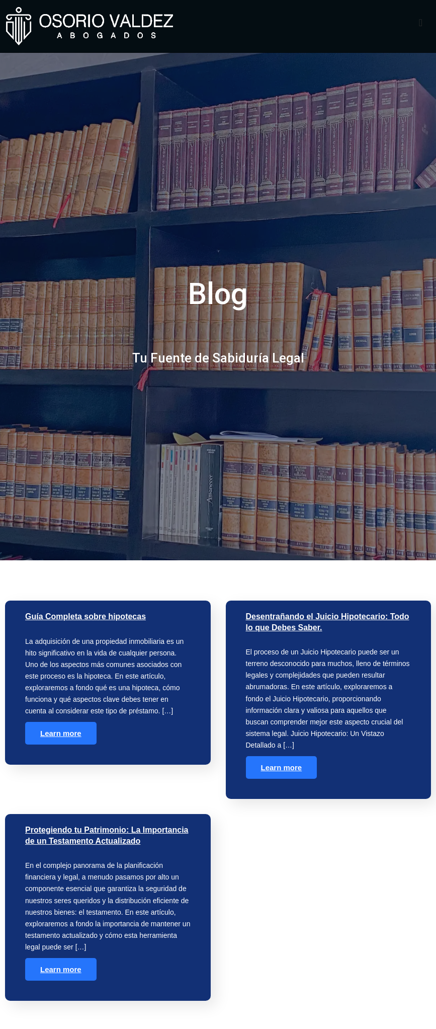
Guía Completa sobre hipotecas (85, 623)
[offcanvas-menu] (420, 23)
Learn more (60, 740)
